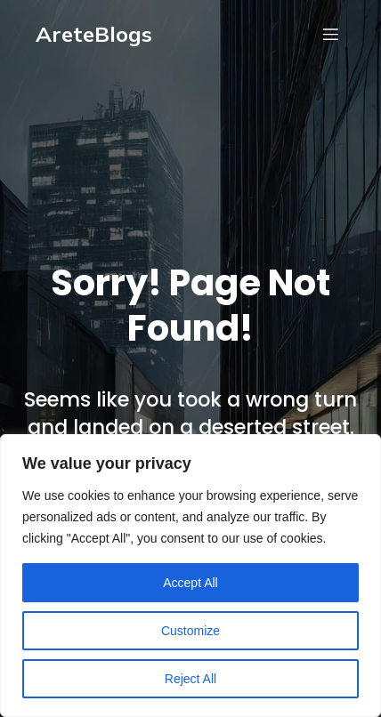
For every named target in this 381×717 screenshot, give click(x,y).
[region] (190, 575)
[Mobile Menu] (330, 34)
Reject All (190, 679)
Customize (190, 631)
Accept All (190, 583)
